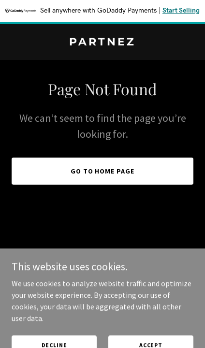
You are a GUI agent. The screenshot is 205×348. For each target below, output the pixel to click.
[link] (102, 42)
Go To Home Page (103, 171)
